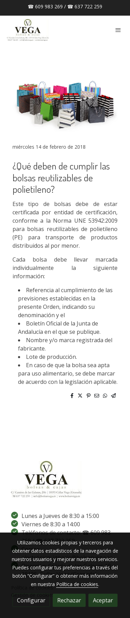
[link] (28, 30)
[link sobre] (65, 480)
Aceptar (103, 600)
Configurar (31, 600)
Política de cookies (77, 584)
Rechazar (69, 600)
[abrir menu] (118, 30)
